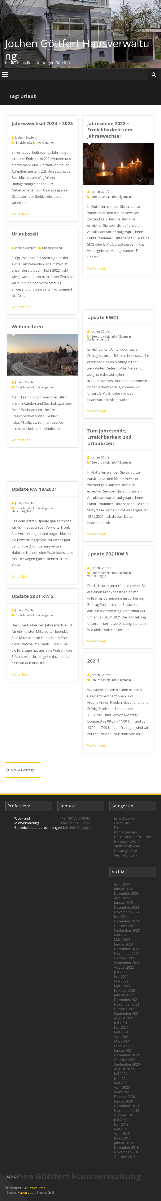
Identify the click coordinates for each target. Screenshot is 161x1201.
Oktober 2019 (125, 1115)
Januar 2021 (123, 1050)
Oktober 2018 (125, 1156)
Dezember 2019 (126, 1106)
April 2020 (122, 1087)
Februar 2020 (124, 1096)
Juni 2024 (121, 916)
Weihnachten (27, 326)
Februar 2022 (124, 990)
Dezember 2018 (126, 1147)
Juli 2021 (120, 1022)
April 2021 (122, 1036)
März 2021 (122, 1041)
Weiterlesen (21, 214)
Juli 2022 (120, 972)
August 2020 (124, 1069)
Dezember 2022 (126, 949)
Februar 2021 (124, 1046)
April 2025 (122, 898)
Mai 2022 (121, 981)
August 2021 (124, 1018)
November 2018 (126, 1152)
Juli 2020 (120, 1073)
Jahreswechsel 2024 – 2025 (42, 123)
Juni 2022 (121, 976)
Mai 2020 (121, 1083)
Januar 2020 (123, 1101)
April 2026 (122, 884)
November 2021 (126, 1004)
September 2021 (127, 1013)
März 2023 (122, 939)
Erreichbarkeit (25, 142)
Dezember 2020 (126, 1055)
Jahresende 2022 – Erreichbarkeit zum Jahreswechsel (109, 129)
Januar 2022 (123, 995)
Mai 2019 (121, 1129)
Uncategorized (52, 248)
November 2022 (126, 953)
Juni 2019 (121, 1124)
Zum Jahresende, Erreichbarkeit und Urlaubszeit (109, 436)
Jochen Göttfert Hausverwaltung (77, 49)
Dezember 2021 (126, 999)
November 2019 (126, 1110)
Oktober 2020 (125, 1059)
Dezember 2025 (126, 893)
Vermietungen (96, 576)
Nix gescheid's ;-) (127, 841)
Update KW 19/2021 (34, 489)
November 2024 (126, 912)
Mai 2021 (121, 1032)
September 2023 (127, 930)
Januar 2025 (123, 902)
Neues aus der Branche (132, 836)
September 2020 (127, 1064)
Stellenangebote (98, 339)
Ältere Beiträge (20, 770)
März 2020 (122, 1092)
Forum (119, 827)
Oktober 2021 (125, 1009)
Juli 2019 (120, 1119)
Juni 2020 (121, 1078)
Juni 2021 (121, 1027)
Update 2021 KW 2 (33, 596)
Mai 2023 (121, 935)
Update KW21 (103, 317)
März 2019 (122, 1138)
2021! (93, 660)
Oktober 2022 (125, 958)
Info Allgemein (45, 142)
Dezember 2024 (126, 907)
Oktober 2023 (125, 925)
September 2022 (127, 962)
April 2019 (122, 1133)
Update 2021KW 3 (107, 553)
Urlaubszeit (25, 234)
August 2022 (124, 967)
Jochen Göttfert (25, 137)
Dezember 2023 (126, 921)
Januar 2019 (123, 1143)
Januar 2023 (123, 944)
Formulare (122, 823)
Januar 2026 (123, 889)
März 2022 (122, 986)
